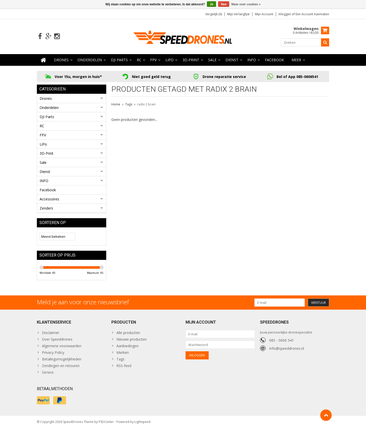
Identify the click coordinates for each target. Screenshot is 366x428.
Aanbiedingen (127, 345)
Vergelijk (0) (213, 14)
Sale (212, 59)
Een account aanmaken (312, 14)
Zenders (46, 208)
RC (139, 59)
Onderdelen (90, 59)
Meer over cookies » (246, 4)
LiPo (169, 59)
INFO (251, 59)
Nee (223, 4)
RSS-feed (123, 365)
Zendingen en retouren (61, 365)
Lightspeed (142, 422)
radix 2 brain (146, 104)
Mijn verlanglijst (238, 14)
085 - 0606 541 (281, 340)
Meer (296, 59)
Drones (61, 59)
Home (115, 104)
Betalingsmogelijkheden (61, 359)
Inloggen (285, 14)
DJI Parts (119, 59)
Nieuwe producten (131, 339)
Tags (128, 104)
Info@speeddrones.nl (286, 348)
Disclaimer (50, 332)
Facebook (274, 59)
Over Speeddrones (57, 339)
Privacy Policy (53, 352)
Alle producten (128, 332)
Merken (122, 352)
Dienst (231, 59)
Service (48, 372)
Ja (211, 4)
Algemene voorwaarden (61, 345)
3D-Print (190, 59)
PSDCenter (106, 422)
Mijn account (264, 14)
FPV (153, 59)
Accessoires (49, 199)
